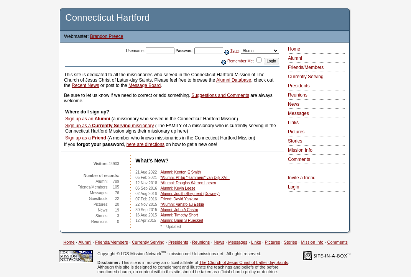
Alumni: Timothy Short (179, 215)
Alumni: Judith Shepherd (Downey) (190, 194)
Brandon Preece (106, 36)
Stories (295, 141)
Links (293, 122)
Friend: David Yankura (179, 199)
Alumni (295, 58)
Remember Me (240, 61)
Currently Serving (306, 76)
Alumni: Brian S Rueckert (181, 220)
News (293, 104)
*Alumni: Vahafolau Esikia (182, 204)
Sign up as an (87, 118)
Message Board (144, 85)
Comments (299, 159)
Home (294, 49)
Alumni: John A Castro (179, 210)
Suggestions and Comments (220, 95)
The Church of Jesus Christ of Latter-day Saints (243, 262)
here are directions (145, 144)
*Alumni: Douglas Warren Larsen (188, 183)
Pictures (296, 131)
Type (234, 51)
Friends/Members (306, 67)
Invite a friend (302, 177)
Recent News (85, 85)
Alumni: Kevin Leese (177, 188)
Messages (298, 113)
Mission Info (300, 150)
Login (293, 187)
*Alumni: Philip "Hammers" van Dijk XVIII (194, 177)
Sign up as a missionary (109, 125)
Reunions (297, 95)
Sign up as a (85, 138)
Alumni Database (233, 80)
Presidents (299, 86)
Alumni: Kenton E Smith (180, 172)
